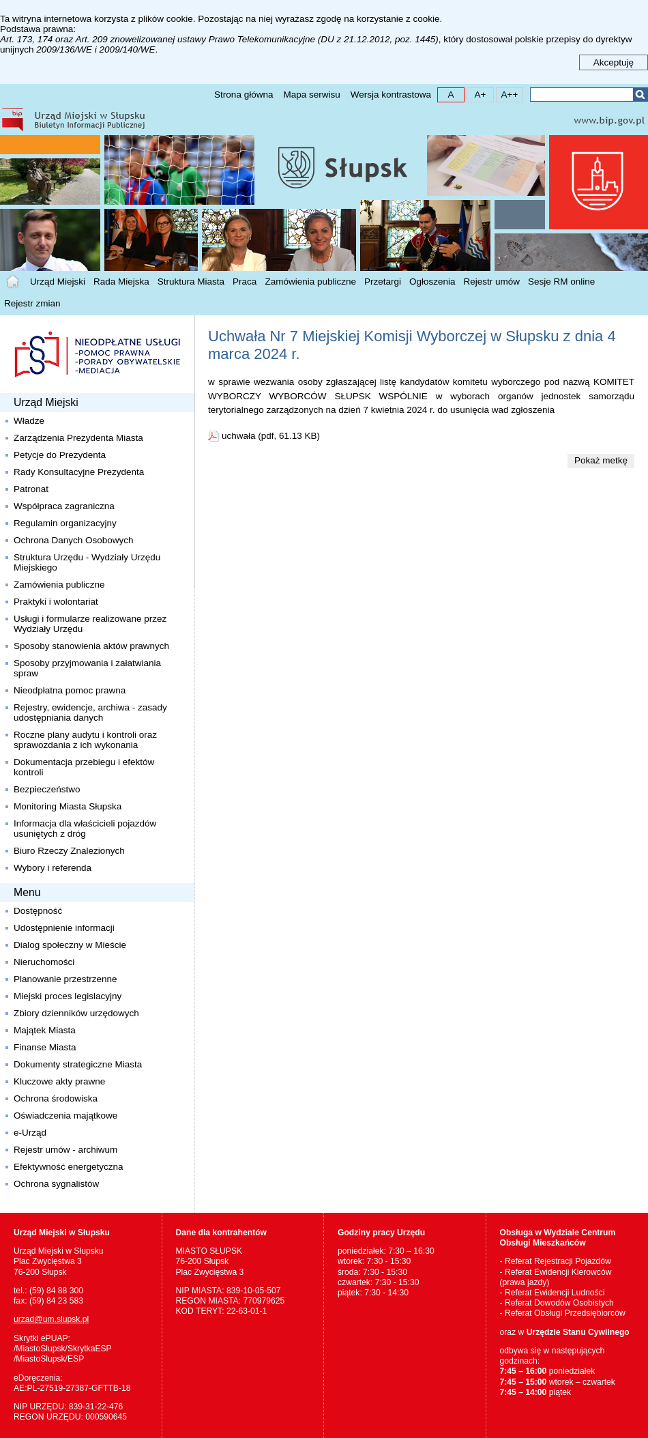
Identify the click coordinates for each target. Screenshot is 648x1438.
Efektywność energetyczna (68, 1167)
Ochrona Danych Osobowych (74, 540)
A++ (507, 94)
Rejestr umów (492, 281)
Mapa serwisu (311, 94)
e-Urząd (30, 1132)
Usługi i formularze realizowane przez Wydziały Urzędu (91, 624)
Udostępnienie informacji (64, 928)
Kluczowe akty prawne (59, 1081)
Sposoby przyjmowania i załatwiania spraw (87, 668)
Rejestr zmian (32, 303)
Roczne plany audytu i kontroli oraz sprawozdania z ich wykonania (85, 740)
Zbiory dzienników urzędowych (76, 1013)
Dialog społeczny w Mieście (70, 945)
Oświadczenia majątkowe (65, 1115)
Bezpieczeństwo (47, 789)
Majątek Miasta (45, 1030)
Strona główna (243, 94)
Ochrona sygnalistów (56, 1184)
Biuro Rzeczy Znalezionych (69, 851)
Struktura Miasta (191, 281)
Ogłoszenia (432, 281)
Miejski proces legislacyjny (67, 996)
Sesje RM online (561, 281)
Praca (244, 281)
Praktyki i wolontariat (56, 601)
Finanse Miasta (45, 1047)
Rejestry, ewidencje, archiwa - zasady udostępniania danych (90, 712)
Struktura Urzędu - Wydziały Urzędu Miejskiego (87, 562)
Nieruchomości (44, 962)
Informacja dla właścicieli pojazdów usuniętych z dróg (85, 828)
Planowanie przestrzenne (65, 979)
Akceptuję (613, 62)
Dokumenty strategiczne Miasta (78, 1064)
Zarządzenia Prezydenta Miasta (78, 438)
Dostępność (38, 911)
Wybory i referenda (52, 868)
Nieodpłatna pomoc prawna (70, 690)
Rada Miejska (121, 281)
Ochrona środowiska (56, 1098)
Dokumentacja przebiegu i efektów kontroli (84, 767)
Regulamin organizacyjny (65, 523)
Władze (29, 421)
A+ (476, 94)
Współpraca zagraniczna (64, 506)
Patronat (31, 489)
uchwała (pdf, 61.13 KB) (271, 436)
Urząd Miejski (57, 281)
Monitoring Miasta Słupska (67, 806)
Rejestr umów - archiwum (65, 1150)
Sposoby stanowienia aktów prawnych (91, 646)
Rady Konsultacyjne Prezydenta (79, 472)
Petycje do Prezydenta (60, 455)
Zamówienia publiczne (310, 281)
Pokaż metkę (601, 460)
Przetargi (382, 281)
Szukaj (640, 94)
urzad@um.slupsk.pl (51, 1319)
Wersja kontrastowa (391, 94)
